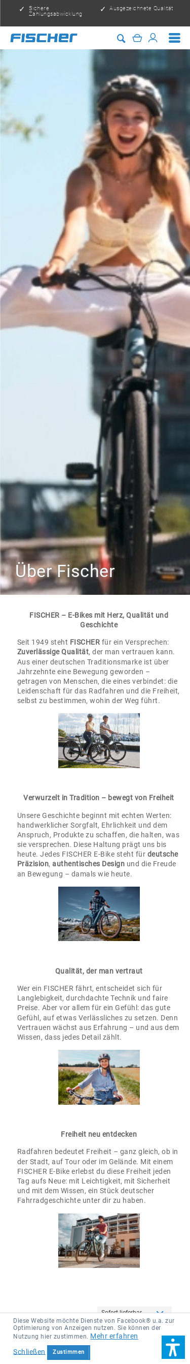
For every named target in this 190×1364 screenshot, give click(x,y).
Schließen (29, 1351)
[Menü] (175, 38)
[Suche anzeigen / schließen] (121, 38)
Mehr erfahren (114, 1336)
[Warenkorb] (137, 37)
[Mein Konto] (153, 37)
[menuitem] (175, 38)
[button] (173, 1347)
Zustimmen (69, 1352)
